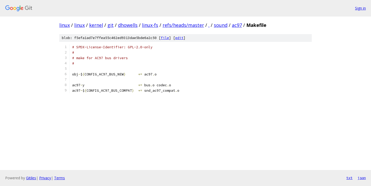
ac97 (237, 25)
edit (179, 38)
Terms (59, 177)
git (110, 25)
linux (64, 25)
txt (349, 177)
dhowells (128, 25)
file (165, 38)
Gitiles (31, 177)
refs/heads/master (183, 25)
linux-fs (150, 25)
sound (220, 25)
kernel (96, 25)
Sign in (360, 8)
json (362, 177)
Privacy (45, 177)
